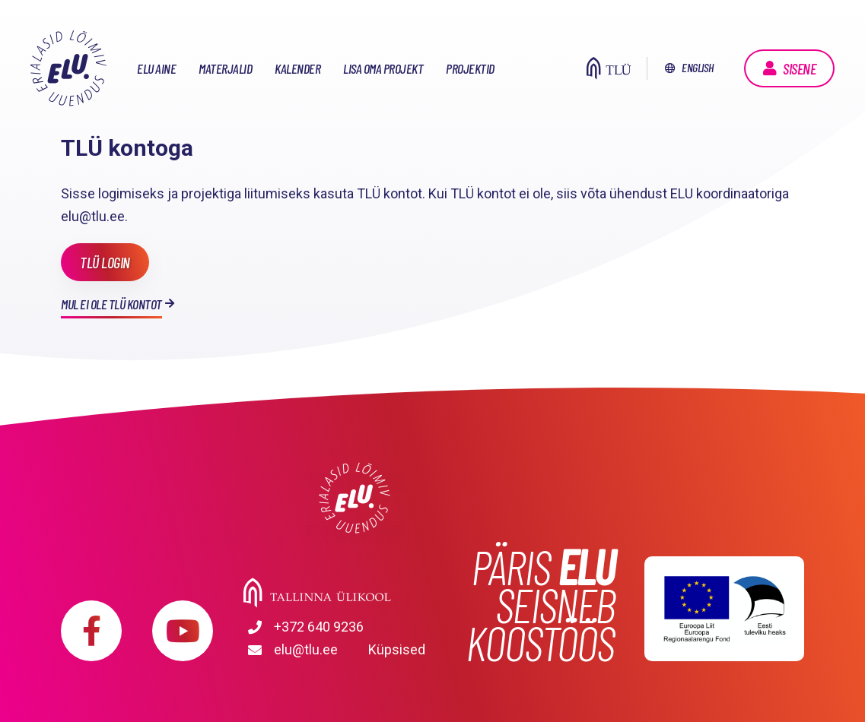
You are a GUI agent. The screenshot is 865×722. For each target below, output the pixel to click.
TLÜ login (105, 262)
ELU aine (156, 68)
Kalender (297, 68)
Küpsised (396, 649)
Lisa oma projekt (383, 68)
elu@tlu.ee (306, 649)
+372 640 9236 (319, 627)
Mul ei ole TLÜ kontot (111, 304)
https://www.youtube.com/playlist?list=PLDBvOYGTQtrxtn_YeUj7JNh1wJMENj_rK (182, 630)
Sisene (799, 68)
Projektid (470, 68)
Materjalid (225, 68)
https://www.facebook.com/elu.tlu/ (91, 630)
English (698, 67)
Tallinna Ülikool (354, 593)
